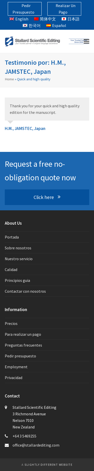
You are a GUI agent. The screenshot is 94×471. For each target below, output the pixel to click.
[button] (86, 41)
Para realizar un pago (23, 334)
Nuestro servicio (19, 258)
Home (9, 79)
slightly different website (48, 464)
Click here (47, 197)
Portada (12, 237)
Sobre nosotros (18, 247)
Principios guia (17, 280)
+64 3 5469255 (24, 436)
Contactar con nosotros (25, 291)
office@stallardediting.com (36, 445)
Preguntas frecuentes (23, 345)
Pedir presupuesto (20, 355)
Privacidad (13, 377)
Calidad (11, 269)
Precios (11, 323)
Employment (16, 366)
